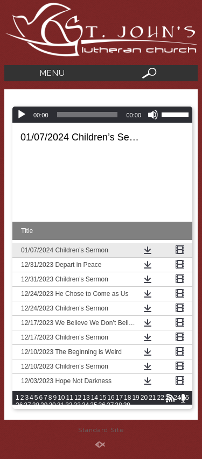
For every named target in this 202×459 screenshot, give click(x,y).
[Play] (21, 114)
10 (61, 397)
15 (102, 397)
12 (77, 397)
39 (126, 405)
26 (19, 405)
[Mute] (153, 114)
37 (110, 405)
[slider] (87, 114)
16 (110, 397)
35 (93, 405)
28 (35, 405)
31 (60, 405)
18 (127, 397)
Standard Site (101, 430)
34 (85, 405)
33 (77, 405)
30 (51, 405)
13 (85, 397)
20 (144, 397)
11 (69, 397)
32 (68, 405)
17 (119, 397)
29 (43, 405)
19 (135, 397)
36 (102, 405)
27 (27, 405)
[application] (102, 115)
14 (94, 397)
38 (118, 405)
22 (160, 397)
